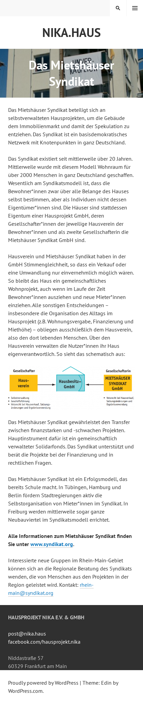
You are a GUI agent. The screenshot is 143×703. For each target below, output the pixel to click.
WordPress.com (25, 690)
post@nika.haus (27, 633)
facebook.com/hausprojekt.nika (44, 641)
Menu (135, 8)
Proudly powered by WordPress (43, 682)
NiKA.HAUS (71, 32)
